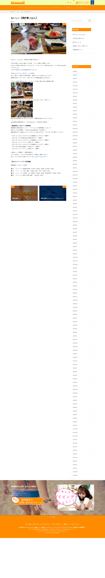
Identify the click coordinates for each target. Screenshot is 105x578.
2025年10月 (75, 94)
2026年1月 (75, 83)
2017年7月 (75, 469)
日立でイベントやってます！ (79, 34)
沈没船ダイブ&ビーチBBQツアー (80, 46)
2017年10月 (75, 458)
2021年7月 (75, 287)
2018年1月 (75, 447)
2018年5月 (75, 431)
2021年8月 (75, 284)
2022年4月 (75, 253)
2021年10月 (75, 276)
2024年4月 (75, 162)
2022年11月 (75, 227)
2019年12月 (75, 359)
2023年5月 (75, 204)
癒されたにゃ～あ (77, 42)
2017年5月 (75, 477)
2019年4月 (75, 390)
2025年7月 (75, 105)
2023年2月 (75, 215)
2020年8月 (75, 329)
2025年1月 (75, 128)
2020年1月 (75, 356)
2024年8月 (75, 147)
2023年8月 (75, 192)
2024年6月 (75, 155)
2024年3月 (75, 166)
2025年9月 (75, 98)
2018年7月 (75, 424)
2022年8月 (75, 238)
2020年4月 (75, 344)
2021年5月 (75, 295)
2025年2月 (75, 124)
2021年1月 (75, 310)
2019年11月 (75, 363)
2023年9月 (75, 189)
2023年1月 (75, 219)
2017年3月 (75, 485)
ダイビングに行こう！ (57, 7)
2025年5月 (75, 113)
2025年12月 (75, 86)
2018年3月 (75, 439)
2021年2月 (75, 306)
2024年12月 (75, 132)
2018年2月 (75, 443)
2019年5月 (75, 386)
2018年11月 (75, 409)
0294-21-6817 (84, 3)
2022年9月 (75, 234)
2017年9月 (75, 462)
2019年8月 (75, 375)
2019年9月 (75, 371)
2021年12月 (75, 268)
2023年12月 (75, 177)
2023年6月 (75, 200)
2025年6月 (75, 109)
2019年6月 (75, 382)
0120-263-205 (76, 58)
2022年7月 (75, 242)
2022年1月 (75, 265)
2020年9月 (75, 325)
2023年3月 (75, 211)
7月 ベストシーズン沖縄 (19, 171)
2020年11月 (75, 318)
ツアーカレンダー (49, 132)
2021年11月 (75, 272)
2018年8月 (75, 420)
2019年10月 (75, 367)
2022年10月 (75, 230)
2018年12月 (75, 405)
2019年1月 (75, 401)
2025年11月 (75, 90)
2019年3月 (75, 393)
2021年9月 (75, 280)
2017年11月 (75, 454)
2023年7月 (75, 196)
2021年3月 (75, 302)
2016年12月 (75, 496)
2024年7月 (75, 151)
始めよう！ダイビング (30, 7)
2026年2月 (75, 79)
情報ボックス (69, 7)
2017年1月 (75, 492)
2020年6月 (75, 337)
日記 (18, 11)
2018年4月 (75, 435)
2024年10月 (75, 139)
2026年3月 (75, 75)
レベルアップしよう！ (43, 7)
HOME (13, 11)
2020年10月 (75, 321)
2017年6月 (75, 473)
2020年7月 (75, 333)
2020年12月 (75, 314)
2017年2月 (75, 488)
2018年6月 (75, 428)
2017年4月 (75, 481)
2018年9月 (75, 416)
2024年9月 (75, 143)
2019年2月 (75, 397)
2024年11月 (75, 136)
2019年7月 (75, 378)
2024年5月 (75, 158)
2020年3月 (75, 348)
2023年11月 (75, 181)
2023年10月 (75, 185)
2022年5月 (75, 249)
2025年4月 (75, 117)
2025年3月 (75, 120)
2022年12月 (75, 223)
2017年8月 (75, 466)
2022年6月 (75, 246)
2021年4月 (75, 299)
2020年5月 (75, 340)
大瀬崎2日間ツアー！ (78, 49)
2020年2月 (75, 352)
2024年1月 (75, 174)
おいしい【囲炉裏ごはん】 (26, 11)
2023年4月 (75, 208)
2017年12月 (75, 450)
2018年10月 (75, 412)
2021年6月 (75, 291)
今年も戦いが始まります (78, 38)
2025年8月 (75, 101)
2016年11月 (75, 500)
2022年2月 (75, 261)
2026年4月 (75, 71)
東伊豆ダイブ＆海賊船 (28, 73)
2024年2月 (75, 170)
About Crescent (80, 7)
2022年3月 (75, 257)
